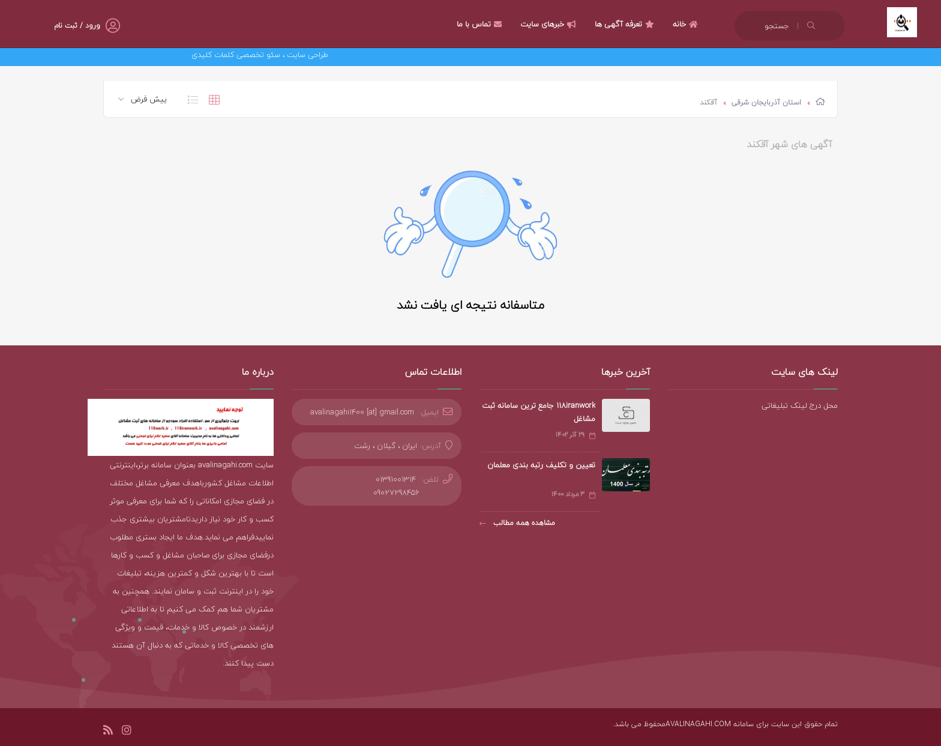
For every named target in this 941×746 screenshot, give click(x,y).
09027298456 (396, 492)
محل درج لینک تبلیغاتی (800, 405)
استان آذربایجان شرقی (766, 102)
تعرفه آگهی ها (626, 24)
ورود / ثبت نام (77, 25)
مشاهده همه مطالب (517, 523)
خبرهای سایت (549, 24)
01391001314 (396, 479)
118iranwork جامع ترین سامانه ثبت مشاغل (538, 412)
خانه (687, 24)
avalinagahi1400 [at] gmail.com (362, 412)
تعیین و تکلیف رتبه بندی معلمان (541, 465)
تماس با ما (481, 24)
